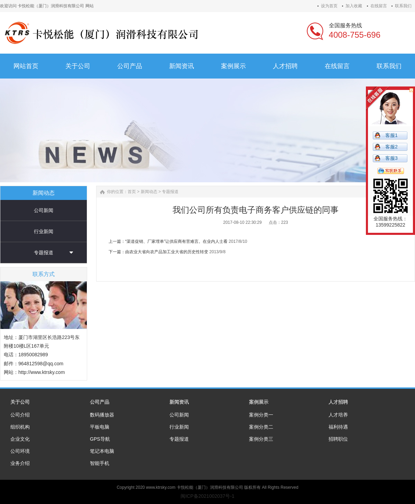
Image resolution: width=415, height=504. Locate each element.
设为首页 (329, 5)
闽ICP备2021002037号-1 (207, 496)
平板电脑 (99, 427)
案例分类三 (261, 439)
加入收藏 (353, 5)
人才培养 (338, 415)
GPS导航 (100, 439)
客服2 (391, 146)
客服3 (391, 158)
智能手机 (99, 463)
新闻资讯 (179, 402)
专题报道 (43, 252)
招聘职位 (338, 439)
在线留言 (378, 5)
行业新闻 (43, 231)
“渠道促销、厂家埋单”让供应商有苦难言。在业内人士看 (176, 241)
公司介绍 (20, 415)
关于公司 (20, 402)
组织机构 (20, 427)
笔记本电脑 (102, 451)
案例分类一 (261, 415)
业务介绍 (20, 463)
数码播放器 (102, 415)
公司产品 (99, 402)
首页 (132, 191)
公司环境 (20, 451)
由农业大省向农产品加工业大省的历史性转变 (166, 251)
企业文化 (20, 439)
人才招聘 (338, 402)
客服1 (391, 135)
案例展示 (258, 402)
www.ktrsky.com (160, 487)
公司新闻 (43, 210)
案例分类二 (261, 427)
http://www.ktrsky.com (41, 372)
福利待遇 (338, 427)
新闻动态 (149, 191)
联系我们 (403, 5)
